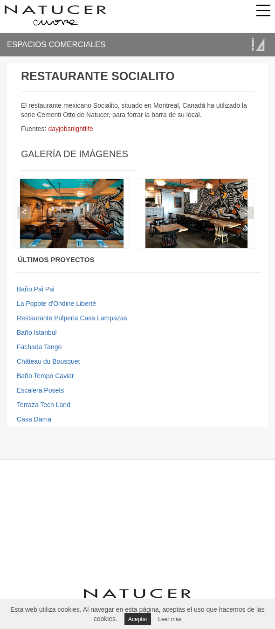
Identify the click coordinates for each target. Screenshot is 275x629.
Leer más (169, 619)
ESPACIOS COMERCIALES (56, 44)
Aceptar (137, 619)
